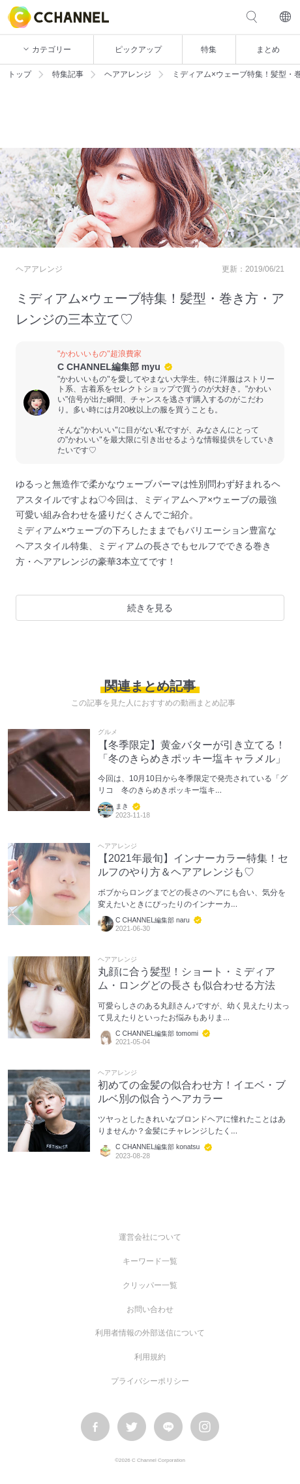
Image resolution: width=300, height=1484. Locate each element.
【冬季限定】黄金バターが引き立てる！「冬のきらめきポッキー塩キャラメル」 (192, 751)
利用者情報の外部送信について (150, 1332)
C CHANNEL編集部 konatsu (157, 1146)
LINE (168, 1426)
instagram (204, 1426)
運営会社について (150, 1237)
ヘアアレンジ (127, 74)
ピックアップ (138, 49)
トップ (19, 74)
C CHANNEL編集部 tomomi (156, 1033)
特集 (209, 49)
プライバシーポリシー (150, 1381)
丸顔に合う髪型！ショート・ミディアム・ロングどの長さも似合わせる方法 (186, 978)
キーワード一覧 (150, 1261)
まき (121, 806)
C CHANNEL (58, 17)
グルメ (107, 732)
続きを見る (150, 608)
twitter (131, 1426)
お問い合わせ (150, 1309)
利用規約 (150, 1357)
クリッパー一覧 (150, 1285)
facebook (95, 1426)
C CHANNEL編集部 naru (152, 920)
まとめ (268, 49)
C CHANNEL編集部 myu (108, 367)
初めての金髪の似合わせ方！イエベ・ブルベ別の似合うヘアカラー (192, 1091)
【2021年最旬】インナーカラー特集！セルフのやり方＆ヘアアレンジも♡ (193, 865)
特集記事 (67, 74)
